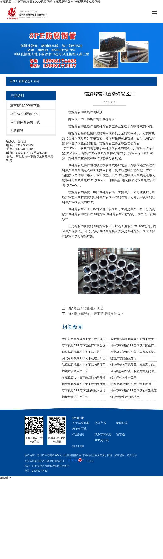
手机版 (89, 461)
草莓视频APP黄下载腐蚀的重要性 (83, 377)
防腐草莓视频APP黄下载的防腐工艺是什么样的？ (85, 364)
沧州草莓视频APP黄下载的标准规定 (133, 390)
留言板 (120, 434)
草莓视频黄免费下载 (25, 122)
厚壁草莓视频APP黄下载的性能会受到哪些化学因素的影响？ (85, 384)
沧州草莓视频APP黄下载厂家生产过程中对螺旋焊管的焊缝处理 (133, 345)
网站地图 (6, 478)
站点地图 (78, 446)
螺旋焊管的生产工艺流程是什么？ (98, 314)
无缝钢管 (16, 130)
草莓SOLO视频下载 (24, 114)
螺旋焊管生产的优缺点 (124, 397)
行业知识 (78, 434)
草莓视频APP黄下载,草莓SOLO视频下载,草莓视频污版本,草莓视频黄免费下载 (50, 1)
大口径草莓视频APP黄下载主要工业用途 (85, 339)
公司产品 (100, 422)
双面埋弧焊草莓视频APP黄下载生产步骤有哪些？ (133, 339)
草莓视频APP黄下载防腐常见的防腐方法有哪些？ (133, 371)
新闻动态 (24, 81)
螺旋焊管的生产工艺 (89, 308)
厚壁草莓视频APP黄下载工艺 (81, 352)
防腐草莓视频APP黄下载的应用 (130, 384)
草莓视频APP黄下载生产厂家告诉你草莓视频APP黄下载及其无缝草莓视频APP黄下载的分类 (85, 345)
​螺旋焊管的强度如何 (123, 358)
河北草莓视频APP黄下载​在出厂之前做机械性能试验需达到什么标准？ (85, 358)
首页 (12, 81)
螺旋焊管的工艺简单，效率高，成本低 (133, 364)
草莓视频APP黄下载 (25, 105)
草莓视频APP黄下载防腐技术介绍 (83, 390)
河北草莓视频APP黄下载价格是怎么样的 (133, 352)
